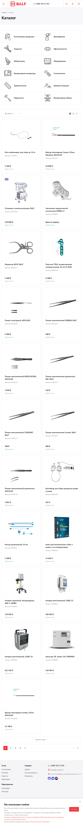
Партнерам (6, 779)
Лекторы (5, 791)
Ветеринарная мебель (63, 98)
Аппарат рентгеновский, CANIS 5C (59, 600)
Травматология (20, 85)
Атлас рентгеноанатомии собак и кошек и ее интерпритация (59, 545)
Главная (4, 12)
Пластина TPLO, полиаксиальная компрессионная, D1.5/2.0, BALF (59, 265)
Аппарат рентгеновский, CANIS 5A (19, 656)
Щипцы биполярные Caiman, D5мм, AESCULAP (19, 713)
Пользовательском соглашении (40, 822)
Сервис (27, 769)
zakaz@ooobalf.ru (57, 770)
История (5, 773)
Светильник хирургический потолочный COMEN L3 (57, 209)
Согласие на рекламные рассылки (15, 819)
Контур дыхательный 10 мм (16, 544)
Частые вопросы (31, 773)
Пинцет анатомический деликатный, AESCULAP (20, 489)
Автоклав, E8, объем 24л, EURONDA (60, 656)
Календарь (6, 788)
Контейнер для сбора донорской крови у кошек (62, 489)
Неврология (19, 98)
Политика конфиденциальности (14, 817)
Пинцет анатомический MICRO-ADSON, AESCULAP (20, 377)
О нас (4, 765)
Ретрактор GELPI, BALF (14, 264)
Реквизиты (29, 776)
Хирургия (18, 49)
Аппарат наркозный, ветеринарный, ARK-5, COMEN (19, 601)
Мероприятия (7, 784)
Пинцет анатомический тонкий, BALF (61, 432)
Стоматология (59, 73)
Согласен (74, 809)
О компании (6, 769)
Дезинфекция (59, 36)
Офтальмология (60, 49)
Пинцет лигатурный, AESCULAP (17, 320)
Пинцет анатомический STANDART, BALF (19, 433)
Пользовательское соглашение (53, 817)
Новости (5, 776)
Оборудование (60, 61)
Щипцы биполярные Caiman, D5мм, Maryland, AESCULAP (60, 153)
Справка (28, 765)
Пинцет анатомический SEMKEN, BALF (61, 320)
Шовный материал (61, 85)
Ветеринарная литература (24, 73)
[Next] (78, 748)
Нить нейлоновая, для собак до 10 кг (20, 152)
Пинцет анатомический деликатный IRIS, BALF (60, 377)
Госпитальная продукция (24, 36)
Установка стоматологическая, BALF (19, 208)
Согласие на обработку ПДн (34, 817)
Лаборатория (19, 61)
